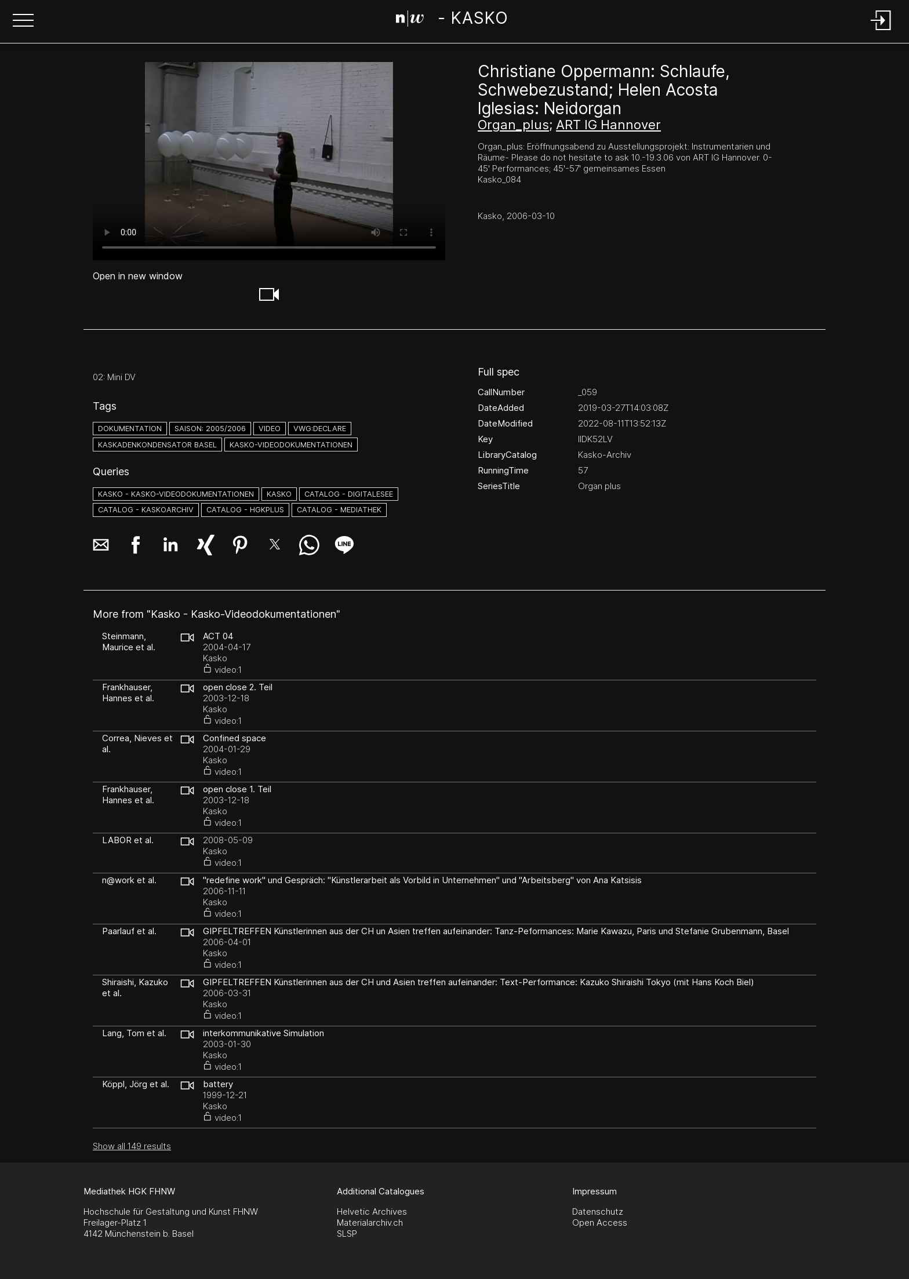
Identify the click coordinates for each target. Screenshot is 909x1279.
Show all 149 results (132, 1146)
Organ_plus (513, 124)
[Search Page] (452, 20)
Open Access (599, 1222)
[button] (23, 21)
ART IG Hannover (608, 124)
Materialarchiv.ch (370, 1222)
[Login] (881, 31)
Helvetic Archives (372, 1211)
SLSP (347, 1233)
